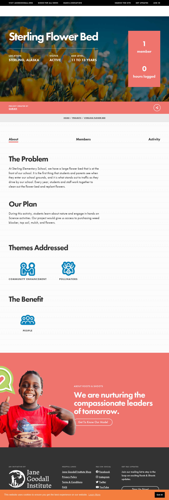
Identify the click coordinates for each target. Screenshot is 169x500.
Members (83, 145)
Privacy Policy (69, 482)
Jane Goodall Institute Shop (76, 477)
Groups (133, 13)
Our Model (104, 13)
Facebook (103, 477)
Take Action (151, 14)
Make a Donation (72, 3)
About (51, 13)
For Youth (65, 13)
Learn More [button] (94, 494)
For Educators (84, 13)
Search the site (123, 3)
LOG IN (156, 3)
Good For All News (48, 3)
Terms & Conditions (72, 487)
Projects (120, 13)
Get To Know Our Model (93, 428)
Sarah (13, 114)
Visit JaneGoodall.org (21, 3)
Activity (154, 145)
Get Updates (142, 3)
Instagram (103, 482)
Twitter (101, 487)
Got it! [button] (160, 495)
